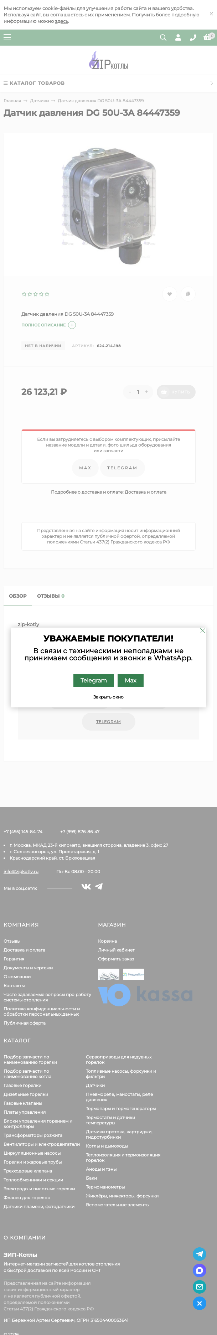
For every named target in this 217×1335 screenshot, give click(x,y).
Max (130, 680)
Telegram (94, 680)
